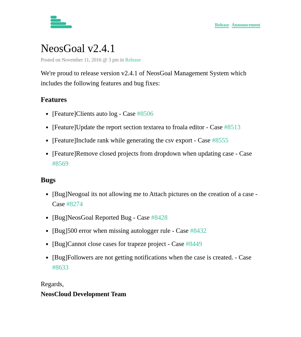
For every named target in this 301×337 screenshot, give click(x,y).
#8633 (60, 267)
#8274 (74, 203)
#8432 (198, 230)
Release (222, 25)
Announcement (246, 25)
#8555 (220, 140)
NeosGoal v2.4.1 (78, 48)
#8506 (145, 113)
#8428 (159, 217)
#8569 (60, 163)
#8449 (194, 243)
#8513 (232, 127)
